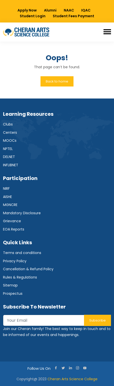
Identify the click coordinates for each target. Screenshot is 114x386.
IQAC (85, 10)
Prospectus (12, 293)
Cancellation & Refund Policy (28, 269)
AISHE (7, 196)
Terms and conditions (22, 252)
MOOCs (9, 140)
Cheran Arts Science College (73, 379)
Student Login (33, 16)
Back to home (57, 81)
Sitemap (10, 285)
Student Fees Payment (73, 16)
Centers (10, 132)
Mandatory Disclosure (22, 213)
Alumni (50, 10)
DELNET (9, 156)
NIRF (6, 188)
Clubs (8, 124)
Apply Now (27, 10)
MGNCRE (10, 204)
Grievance (12, 221)
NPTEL (8, 148)
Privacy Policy (14, 261)
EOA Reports (13, 229)
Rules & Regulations (20, 277)
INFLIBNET (10, 165)
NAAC (69, 10)
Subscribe (97, 320)
